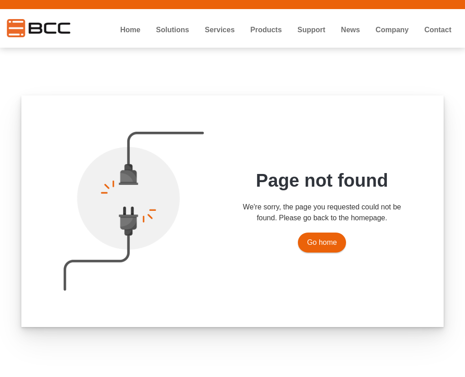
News (350, 30)
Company (392, 30)
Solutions (172, 30)
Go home (322, 242)
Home (130, 30)
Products (266, 30)
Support (311, 30)
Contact (437, 30)
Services (220, 30)
